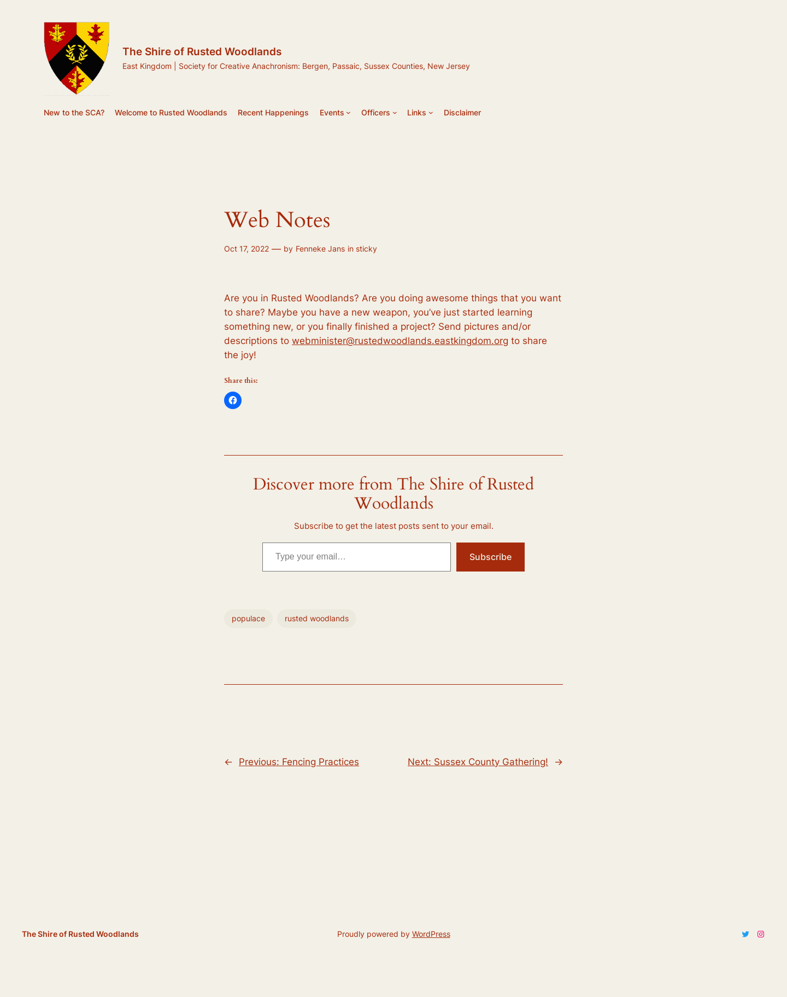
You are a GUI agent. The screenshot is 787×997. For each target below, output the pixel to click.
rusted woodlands (317, 618)
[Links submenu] (430, 112)
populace (248, 618)
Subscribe (490, 556)
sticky (366, 248)
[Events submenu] (348, 112)
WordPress (431, 933)
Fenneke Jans (320, 248)
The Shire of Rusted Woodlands (201, 51)
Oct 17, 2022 (246, 248)
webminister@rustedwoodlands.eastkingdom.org (400, 340)
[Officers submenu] (394, 112)
